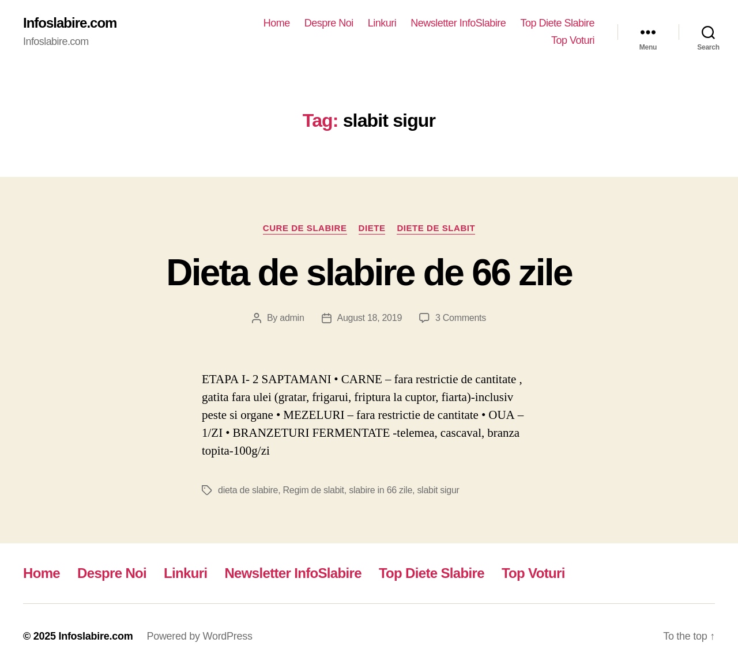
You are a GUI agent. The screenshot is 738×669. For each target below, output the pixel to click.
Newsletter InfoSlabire (458, 23)
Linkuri (382, 23)
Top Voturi (572, 40)
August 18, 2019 (369, 318)
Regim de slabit (313, 490)
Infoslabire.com (69, 23)
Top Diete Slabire (557, 23)
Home (276, 23)
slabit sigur (438, 490)
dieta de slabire (248, 490)
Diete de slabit (436, 228)
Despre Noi (328, 23)
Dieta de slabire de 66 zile (369, 272)
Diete (372, 228)
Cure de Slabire (305, 228)
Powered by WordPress (199, 636)
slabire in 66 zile (380, 490)
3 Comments (460, 318)
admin (292, 318)
